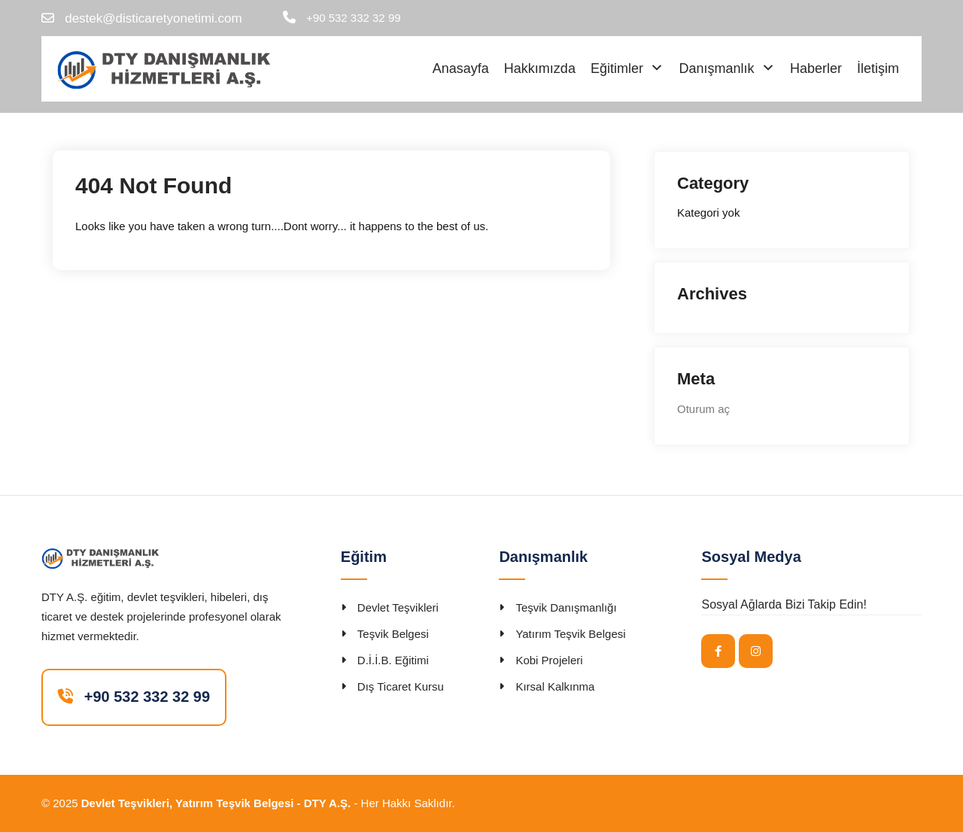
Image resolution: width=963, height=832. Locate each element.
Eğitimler (617, 68)
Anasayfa (461, 68)
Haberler (816, 68)
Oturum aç (703, 408)
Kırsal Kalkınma (554, 686)
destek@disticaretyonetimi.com (153, 18)
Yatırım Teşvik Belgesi (570, 633)
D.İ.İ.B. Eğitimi (393, 660)
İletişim (878, 68)
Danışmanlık (716, 68)
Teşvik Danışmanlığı (565, 607)
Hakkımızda (540, 68)
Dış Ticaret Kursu (400, 686)
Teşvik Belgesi (393, 633)
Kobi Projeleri (548, 660)
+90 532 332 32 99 (353, 17)
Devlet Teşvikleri (398, 607)
